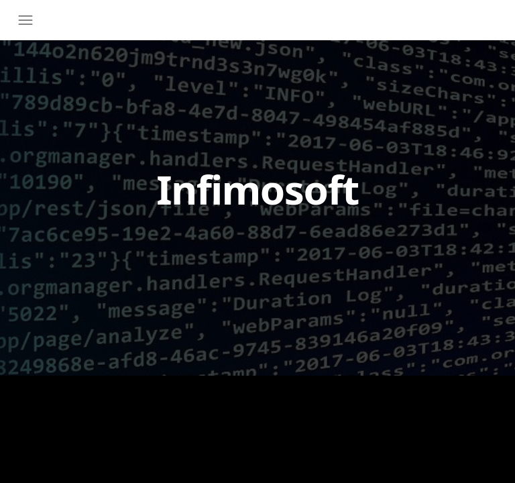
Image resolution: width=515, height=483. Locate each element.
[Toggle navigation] (29, 20)
